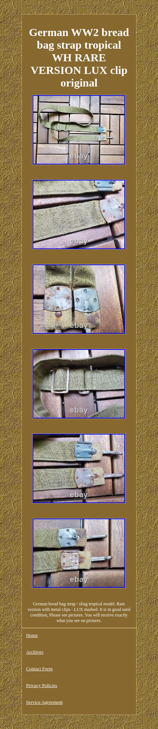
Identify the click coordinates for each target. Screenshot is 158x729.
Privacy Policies (41, 685)
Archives (34, 652)
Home (32, 635)
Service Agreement (44, 702)
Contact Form (39, 668)
